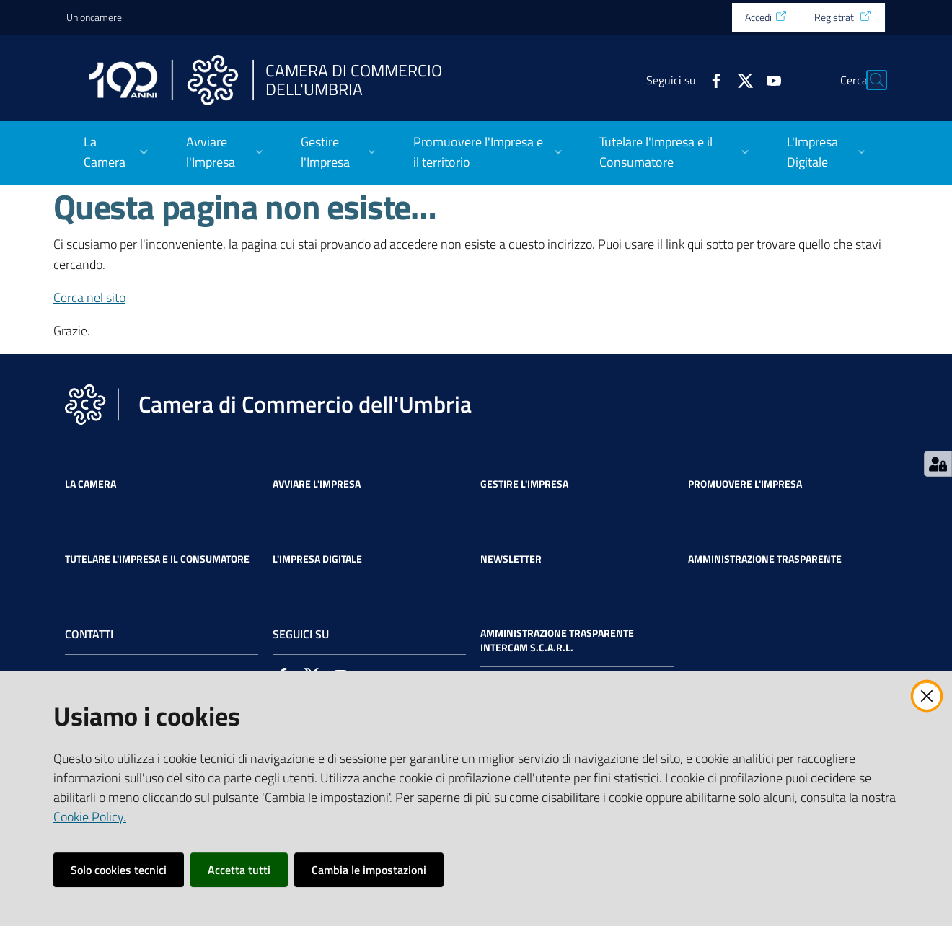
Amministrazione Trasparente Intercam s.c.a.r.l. (557, 640)
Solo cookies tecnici (119, 869)
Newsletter (511, 559)
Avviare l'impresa (317, 484)
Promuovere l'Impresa (745, 484)
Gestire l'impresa (524, 484)
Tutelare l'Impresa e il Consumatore (157, 559)
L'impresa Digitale (317, 559)
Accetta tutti (239, 869)
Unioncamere (94, 17)
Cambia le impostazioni (369, 869)
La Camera (90, 484)
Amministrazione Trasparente (765, 559)
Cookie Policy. (89, 816)
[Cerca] (868, 80)
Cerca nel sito (89, 297)
